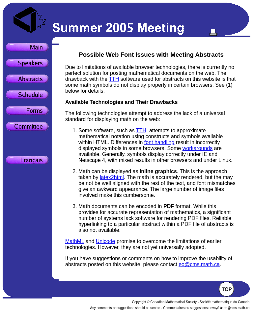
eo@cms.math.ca (199, 264)
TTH (114, 79)
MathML (74, 241)
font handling (159, 142)
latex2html (112, 177)
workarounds (198, 148)
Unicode (105, 241)
